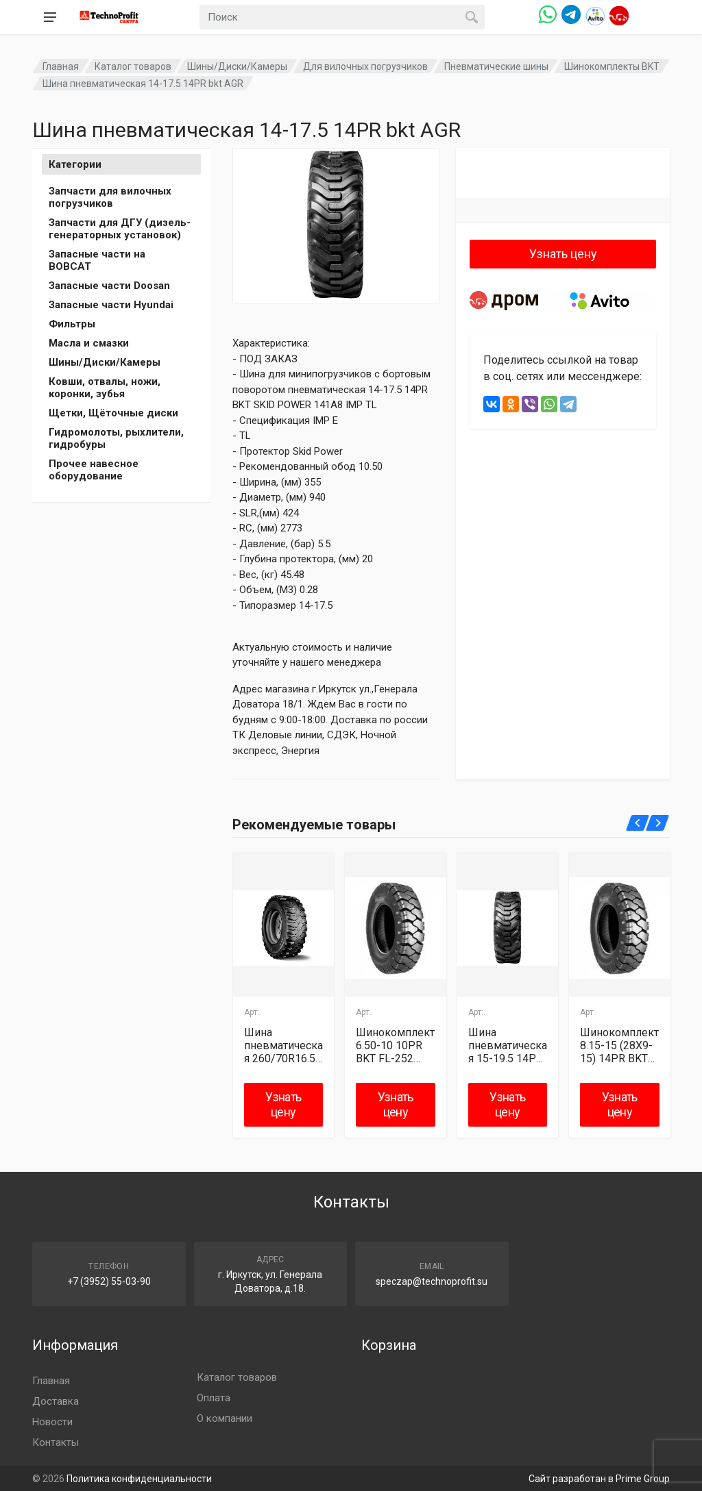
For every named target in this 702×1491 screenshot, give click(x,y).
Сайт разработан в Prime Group (599, 1478)
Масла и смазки (89, 343)
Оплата (213, 1398)
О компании (224, 1418)
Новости (52, 1422)
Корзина (388, 1345)
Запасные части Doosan (109, 285)
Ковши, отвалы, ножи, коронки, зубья (104, 387)
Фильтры (72, 324)
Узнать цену (563, 254)
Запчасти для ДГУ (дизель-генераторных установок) (120, 228)
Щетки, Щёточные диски (113, 413)
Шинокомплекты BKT (611, 66)
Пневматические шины (496, 66)
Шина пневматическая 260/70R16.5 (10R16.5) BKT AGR (283, 1045)
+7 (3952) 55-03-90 (109, 1281)
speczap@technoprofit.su (431, 1281)
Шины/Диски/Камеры (237, 66)
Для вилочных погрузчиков (365, 66)
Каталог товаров (133, 66)
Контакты (55, 1442)
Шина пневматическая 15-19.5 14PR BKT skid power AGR (507, 1045)
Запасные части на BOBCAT (97, 260)
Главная (61, 66)
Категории (75, 164)
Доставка (55, 1401)
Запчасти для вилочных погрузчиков (110, 197)
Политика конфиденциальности (139, 1478)
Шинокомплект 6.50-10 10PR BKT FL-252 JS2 (395, 1045)
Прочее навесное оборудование (93, 470)
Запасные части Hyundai (111, 305)
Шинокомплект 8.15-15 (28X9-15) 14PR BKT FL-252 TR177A (619, 1045)
